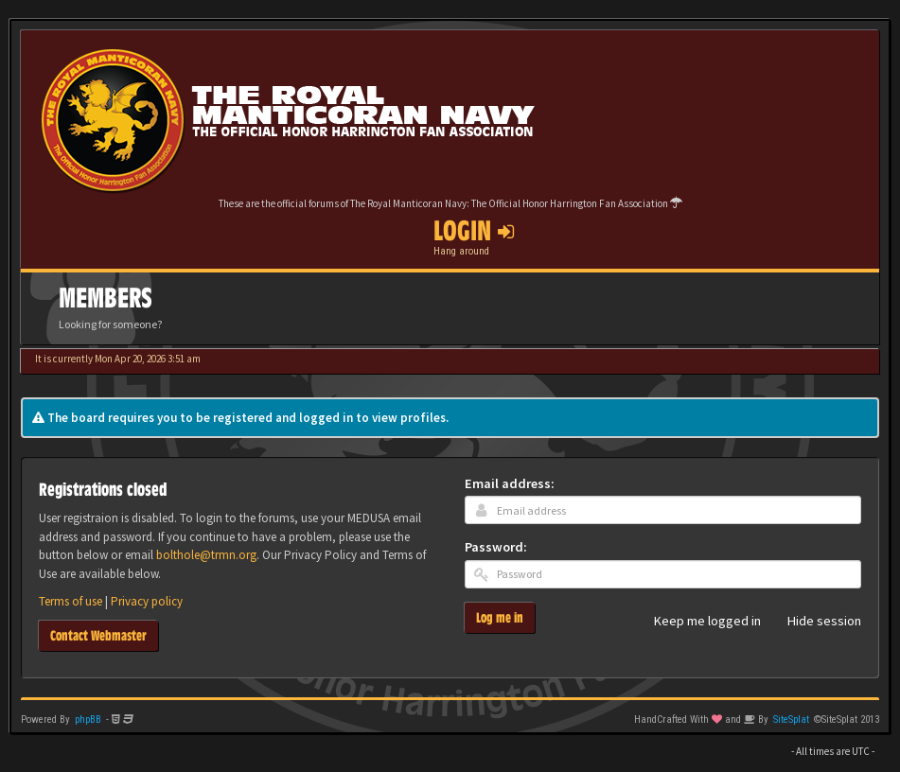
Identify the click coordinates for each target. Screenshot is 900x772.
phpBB (88, 719)
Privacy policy (147, 601)
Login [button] (473, 231)
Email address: (510, 483)
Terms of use (70, 601)
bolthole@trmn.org (206, 555)
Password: (496, 546)
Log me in (499, 617)
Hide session (814, 621)
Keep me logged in (697, 621)
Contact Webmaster (98, 635)
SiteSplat (791, 719)
